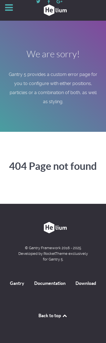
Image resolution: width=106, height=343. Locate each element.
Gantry (17, 283)
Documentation (50, 283)
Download (85, 283)
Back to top (53, 315)
